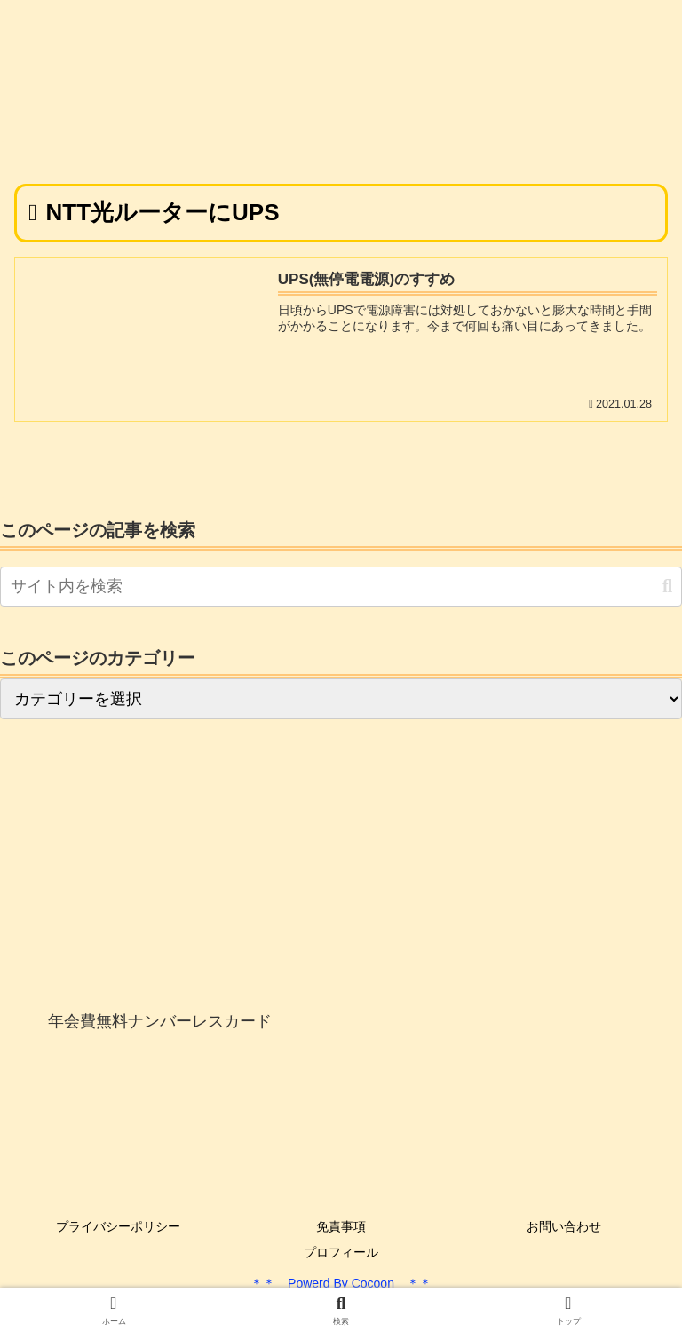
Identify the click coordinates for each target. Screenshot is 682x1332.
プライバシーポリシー (118, 1226)
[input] (341, 587)
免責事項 (341, 1226)
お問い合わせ (564, 1226)
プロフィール (341, 1252)
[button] (667, 586)
